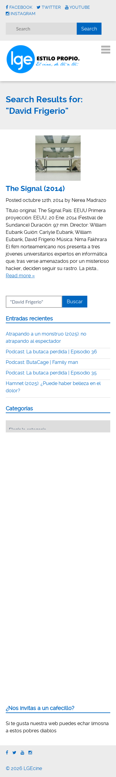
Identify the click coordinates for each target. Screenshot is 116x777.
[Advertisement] (51, 474)
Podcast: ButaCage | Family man (42, 362)
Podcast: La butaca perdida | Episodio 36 (51, 352)
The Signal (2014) (35, 188)
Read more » (20, 276)
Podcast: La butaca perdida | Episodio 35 (51, 373)
